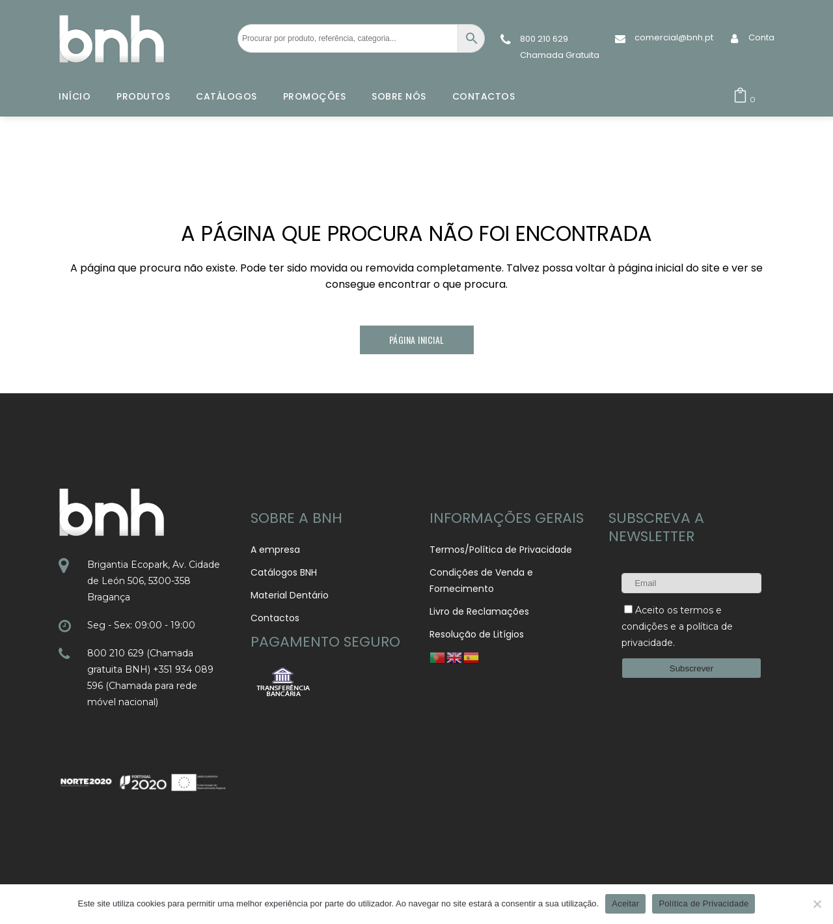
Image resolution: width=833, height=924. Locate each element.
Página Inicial (416, 339)
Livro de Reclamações (479, 611)
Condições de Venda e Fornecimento (481, 580)
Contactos (275, 617)
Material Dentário (290, 595)
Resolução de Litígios (477, 634)
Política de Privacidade (703, 903)
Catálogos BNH (284, 572)
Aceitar (625, 903)
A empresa (275, 549)
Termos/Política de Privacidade (501, 549)
